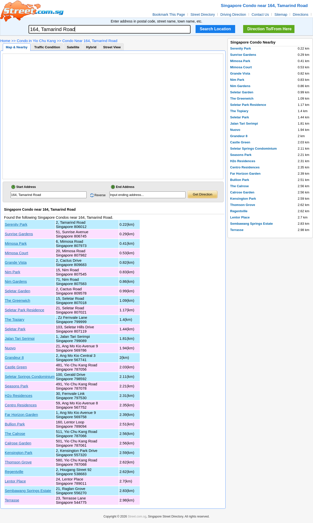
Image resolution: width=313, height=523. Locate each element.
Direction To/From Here (269, 29)
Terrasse (12, 500)
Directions (300, 15)
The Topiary (14, 319)
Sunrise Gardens (19, 234)
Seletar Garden (17, 291)
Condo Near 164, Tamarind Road (89, 41)
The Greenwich (17, 300)
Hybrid (91, 47)
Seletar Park (15, 329)
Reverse (100, 195)
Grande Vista (16, 262)
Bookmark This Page (168, 15)
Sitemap (280, 15)
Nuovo (10, 348)
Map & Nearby (17, 47)
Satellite (73, 47)
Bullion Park (15, 424)
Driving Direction (233, 15)
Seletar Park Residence (24, 310)
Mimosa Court (16, 253)
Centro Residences (21, 405)
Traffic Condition (47, 47)
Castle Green (16, 367)
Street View (112, 47)
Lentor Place (15, 481)
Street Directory (203, 15)
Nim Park (12, 272)
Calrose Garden (18, 443)
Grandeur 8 (14, 357)
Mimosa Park (16, 243)
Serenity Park (16, 224)
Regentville (14, 471)
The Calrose (15, 433)
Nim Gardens (16, 281)
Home (5, 41)
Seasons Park (16, 386)
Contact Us (260, 15)
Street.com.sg (137, 516)
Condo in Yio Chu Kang (36, 41)
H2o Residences (18, 395)
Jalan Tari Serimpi (20, 338)
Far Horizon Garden (21, 414)
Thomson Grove (18, 462)
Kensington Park (18, 452)
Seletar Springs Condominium (30, 376)
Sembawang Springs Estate (28, 490)
